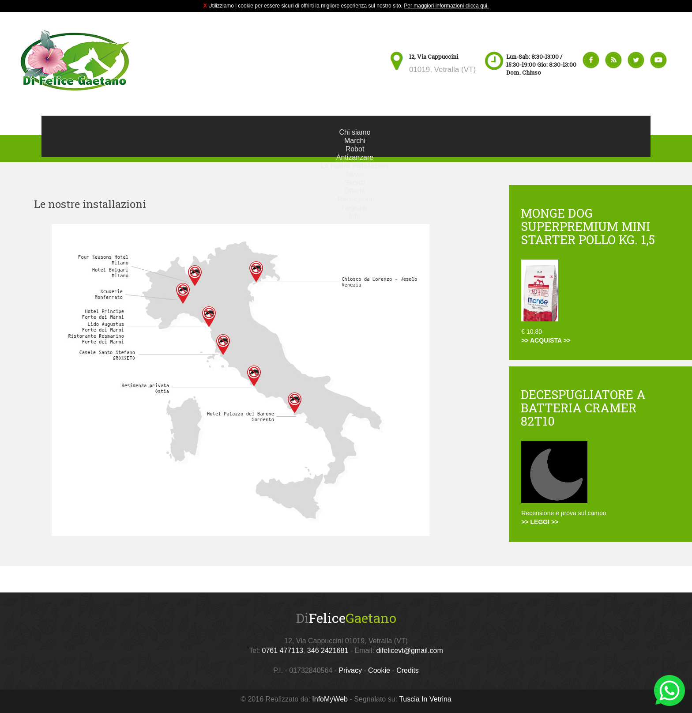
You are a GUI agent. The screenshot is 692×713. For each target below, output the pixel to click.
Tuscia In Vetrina (425, 699)
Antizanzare (355, 157)
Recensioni (354, 199)
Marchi (354, 140)
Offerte (355, 191)
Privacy (349, 670)
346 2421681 (327, 650)
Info (355, 216)
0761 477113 (282, 650)
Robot (355, 149)
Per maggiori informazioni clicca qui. (446, 6)
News (355, 174)
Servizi (354, 182)
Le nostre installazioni (355, 166)
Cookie (379, 670)
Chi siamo (354, 132)
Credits (407, 670)
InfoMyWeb (330, 699)
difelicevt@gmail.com (409, 650)
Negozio (355, 207)
